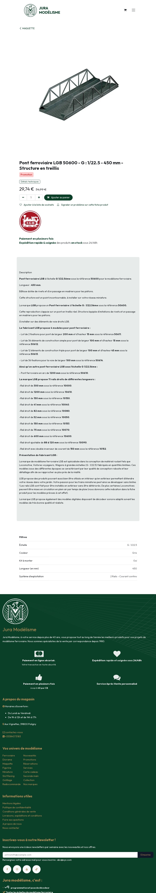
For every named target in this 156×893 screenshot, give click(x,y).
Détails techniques (30, 181)
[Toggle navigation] (133, 9)
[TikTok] (36, 869)
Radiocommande (12, 784)
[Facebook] (7, 869)
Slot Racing (8, 776)
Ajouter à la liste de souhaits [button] (36, 204)
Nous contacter (11, 827)
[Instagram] (17, 869)
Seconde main (31, 776)
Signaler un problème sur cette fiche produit (82, 204)
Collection (28, 780)
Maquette (8, 763)
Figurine (7, 767)
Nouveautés (29, 755)
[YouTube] (27, 869)
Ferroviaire (9, 755)
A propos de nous (12, 823)
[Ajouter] (39, 197)
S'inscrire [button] (145, 854)
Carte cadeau (30, 771)
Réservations (30, 763)
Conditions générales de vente (19, 811)
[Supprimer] (23, 197)
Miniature (8, 771)
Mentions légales (12, 803)
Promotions (29, 759)
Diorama (7, 759)
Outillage (7, 780)
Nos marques (30, 784)
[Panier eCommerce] (125, 9)
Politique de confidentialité (17, 807)
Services (28, 767)
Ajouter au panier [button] (58, 197)
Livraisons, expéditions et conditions (22, 815)
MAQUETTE (27, 28)
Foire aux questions (13, 819)
